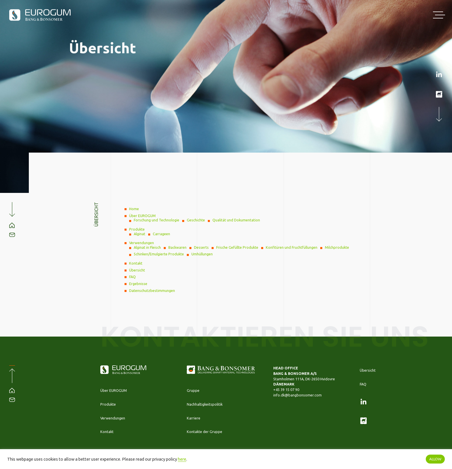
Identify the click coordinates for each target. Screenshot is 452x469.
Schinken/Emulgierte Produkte (159, 254)
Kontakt (135, 263)
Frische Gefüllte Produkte (237, 247)
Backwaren (177, 247)
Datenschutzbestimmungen (152, 290)
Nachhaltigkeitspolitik (205, 404)
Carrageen (161, 234)
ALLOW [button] (435, 459)
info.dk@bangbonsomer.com (297, 395)
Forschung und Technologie (156, 220)
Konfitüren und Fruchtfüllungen (291, 247)
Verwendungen (141, 243)
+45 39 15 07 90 (286, 390)
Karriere (193, 418)
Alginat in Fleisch (147, 247)
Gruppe (193, 390)
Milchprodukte (337, 247)
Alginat (139, 234)
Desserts (201, 247)
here (182, 459)
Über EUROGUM (142, 216)
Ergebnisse (138, 284)
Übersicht (137, 270)
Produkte (137, 229)
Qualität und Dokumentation (236, 220)
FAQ (132, 277)
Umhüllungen (202, 254)
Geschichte (196, 220)
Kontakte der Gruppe (204, 432)
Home (134, 209)
